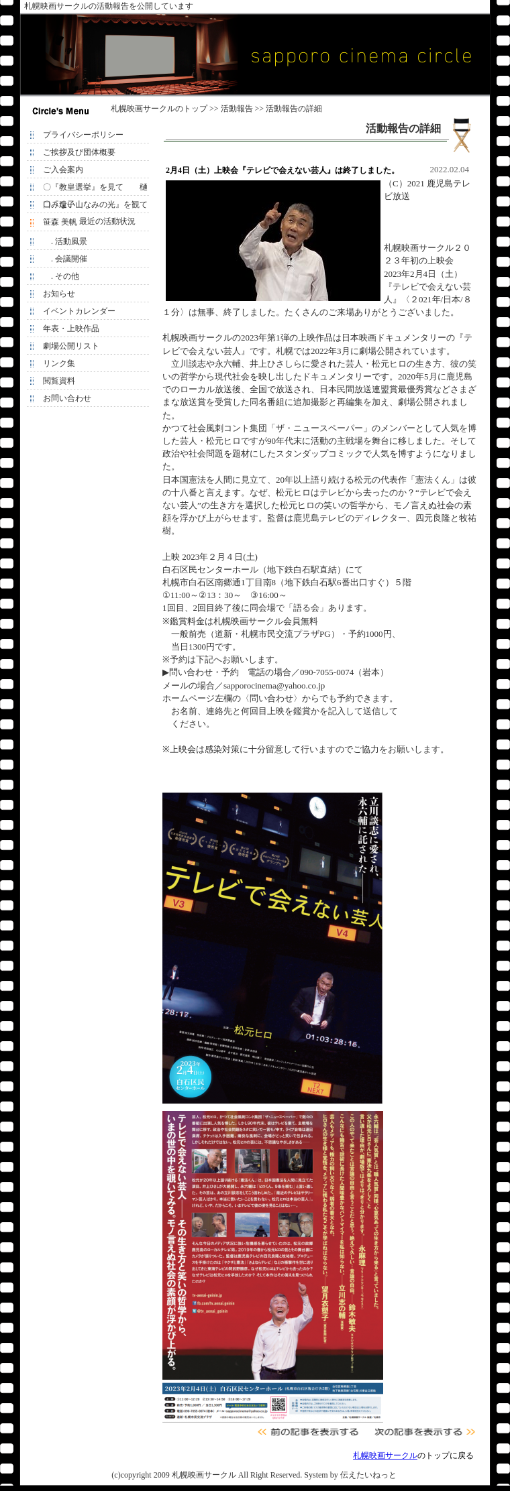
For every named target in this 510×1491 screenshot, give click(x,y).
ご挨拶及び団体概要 (79, 152)
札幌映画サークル (143, 108)
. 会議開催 (65, 258)
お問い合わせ (67, 398)
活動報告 (237, 108)
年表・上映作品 (71, 328)
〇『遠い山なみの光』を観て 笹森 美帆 (98, 206)
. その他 (61, 276)
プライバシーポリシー (83, 134)
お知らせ (59, 293)
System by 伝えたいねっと (350, 1475)
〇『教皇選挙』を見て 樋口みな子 (95, 189)
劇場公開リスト (71, 346)
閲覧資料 (59, 380)
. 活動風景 (65, 241)
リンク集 (59, 363)
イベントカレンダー (79, 311)
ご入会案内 (63, 169)
